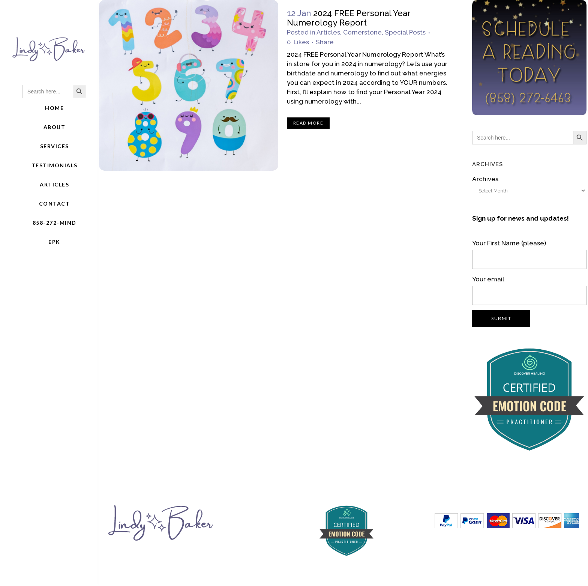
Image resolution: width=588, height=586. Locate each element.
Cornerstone (362, 32)
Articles (328, 32)
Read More (308, 123)
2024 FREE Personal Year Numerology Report (348, 17)
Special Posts (405, 32)
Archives (485, 179)
